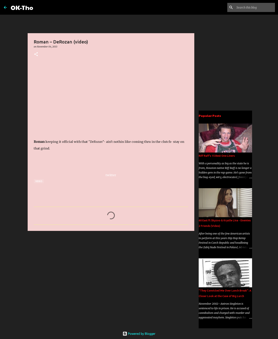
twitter (111, 175)
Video (38, 181)
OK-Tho (22, 7)
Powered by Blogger (139, 333)
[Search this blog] (255, 7)
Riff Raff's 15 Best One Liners (217, 155)
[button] (36, 54)
